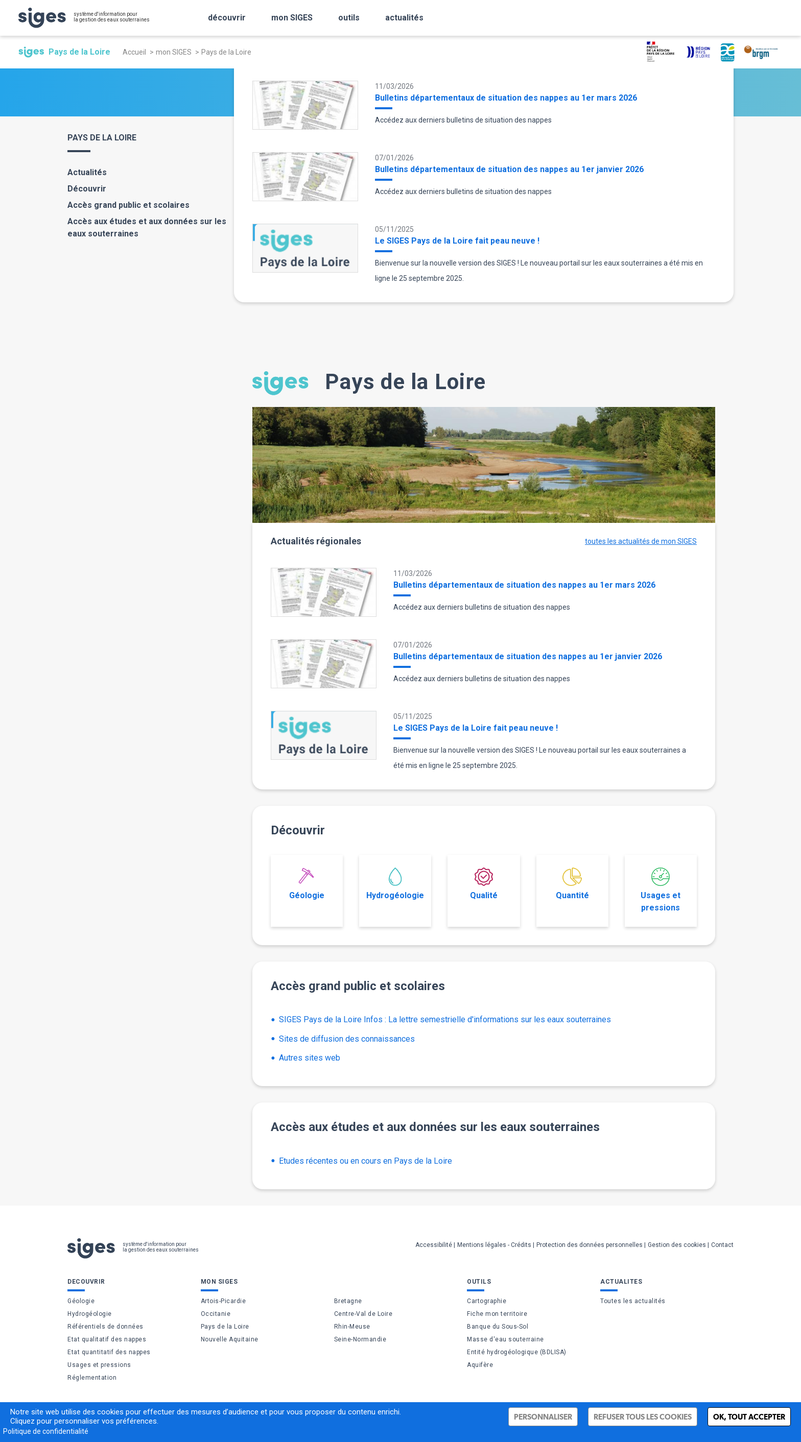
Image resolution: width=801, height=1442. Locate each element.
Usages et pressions (660, 890)
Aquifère (480, 1364)
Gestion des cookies (677, 1244)
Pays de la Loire (225, 1326)
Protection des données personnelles (589, 1244)
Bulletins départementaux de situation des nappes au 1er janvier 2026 (509, 169)
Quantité (572, 884)
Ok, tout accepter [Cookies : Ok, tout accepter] (749, 1416)
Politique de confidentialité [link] (45, 1431)
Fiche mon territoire (497, 1313)
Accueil (134, 52)
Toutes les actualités (633, 1301)
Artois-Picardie (223, 1301)
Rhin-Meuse (352, 1326)
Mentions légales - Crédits (494, 1244)
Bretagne (348, 1301)
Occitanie (216, 1313)
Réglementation (91, 1377)
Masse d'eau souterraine (505, 1339)
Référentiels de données (105, 1326)
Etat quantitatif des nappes (109, 1352)
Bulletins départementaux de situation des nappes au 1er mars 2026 (506, 98)
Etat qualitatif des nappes (106, 1339)
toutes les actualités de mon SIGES (641, 541)
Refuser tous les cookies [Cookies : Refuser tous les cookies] (643, 1416)
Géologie (306, 884)
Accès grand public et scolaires (128, 205)
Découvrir (86, 189)
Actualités (87, 172)
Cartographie (486, 1301)
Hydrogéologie (395, 884)
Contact (722, 1244)
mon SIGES (174, 52)
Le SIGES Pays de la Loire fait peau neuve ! (457, 241)
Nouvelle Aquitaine (229, 1339)
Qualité (484, 884)
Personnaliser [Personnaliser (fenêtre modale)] (543, 1416)
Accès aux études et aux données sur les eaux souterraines (146, 227)
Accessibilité (433, 1244)
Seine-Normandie (360, 1339)
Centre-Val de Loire (363, 1313)
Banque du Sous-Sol (497, 1326)
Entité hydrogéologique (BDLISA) (517, 1352)
